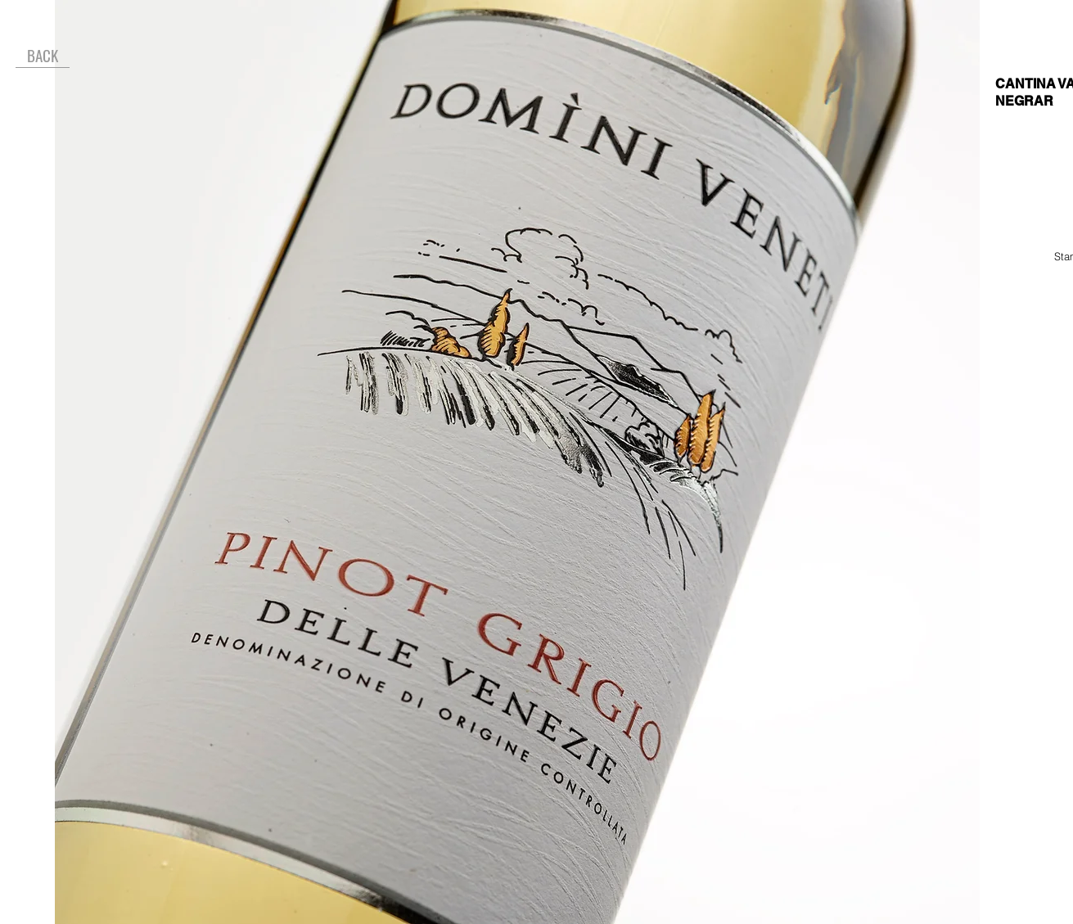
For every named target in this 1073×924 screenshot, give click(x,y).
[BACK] (43, 55)
